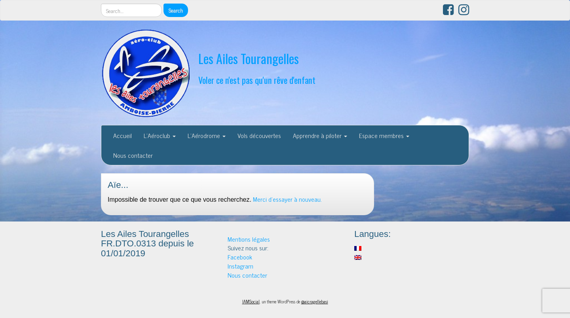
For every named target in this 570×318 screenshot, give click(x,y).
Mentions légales (249, 239)
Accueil (122, 135)
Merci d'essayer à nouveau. (287, 199)
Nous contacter (133, 155)
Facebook (240, 257)
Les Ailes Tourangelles (248, 58)
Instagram (240, 266)
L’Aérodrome (207, 135)
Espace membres (384, 135)
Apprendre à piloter (320, 135)
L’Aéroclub (160, 135)
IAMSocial (251, 301)
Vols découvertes (259, 135)
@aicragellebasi (314, 301)
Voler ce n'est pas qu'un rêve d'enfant (256, 79)
